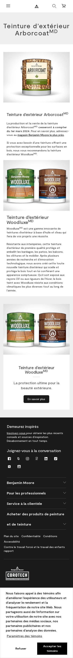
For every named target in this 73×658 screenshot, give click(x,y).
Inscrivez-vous (16, 433)
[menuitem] (9, 458)
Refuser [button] (20, 648)
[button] (36, 483)
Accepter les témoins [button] (52, 648)
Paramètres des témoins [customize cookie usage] (24, 636)
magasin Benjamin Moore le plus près (41, 135)
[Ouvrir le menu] (8, 6)
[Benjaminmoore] (36, 6)
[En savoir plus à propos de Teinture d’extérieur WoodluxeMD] (36, 399)
